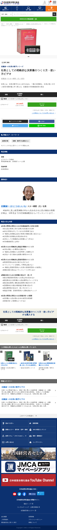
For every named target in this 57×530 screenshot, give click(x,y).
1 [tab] (29, 57)
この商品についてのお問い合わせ (44, 113)
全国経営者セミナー (27, 510)
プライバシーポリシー (35, 519)
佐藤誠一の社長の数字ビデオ (33, 23)
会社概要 (4, 516)
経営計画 (5, 141)
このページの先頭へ (28, 416)
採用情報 (31, 516)
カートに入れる (42, 104)
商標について (33, 522)
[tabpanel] (28, 41)
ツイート (15, 125)
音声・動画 (9, 23)
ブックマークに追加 (15, 121)
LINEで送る (42, 125)
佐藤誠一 (12, 78)
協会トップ (27, 504)
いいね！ (42, 121)
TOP (2, 23)
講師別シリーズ (19, 23)
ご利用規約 (4, 519)
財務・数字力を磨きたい (21, 141)
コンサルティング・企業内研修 (27, 507)
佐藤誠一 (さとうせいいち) (13, 206)
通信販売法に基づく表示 (8, 522)
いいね (32, 494)
